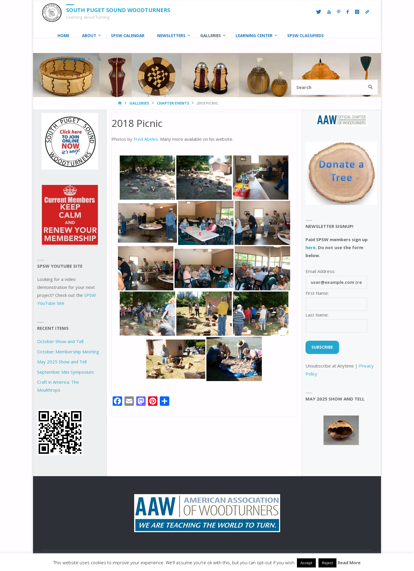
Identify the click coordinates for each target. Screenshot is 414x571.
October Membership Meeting (68, 352)
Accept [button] (306, 562)
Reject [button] (327, 562)
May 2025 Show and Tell (62, 362)
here (310, 247)
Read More (349, 562)
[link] (99, 59)
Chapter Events (173, 103)
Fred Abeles (146, 139)
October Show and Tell (60, 341)
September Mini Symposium (65, 372)
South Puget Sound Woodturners (118, 10)
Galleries (139, 103)
